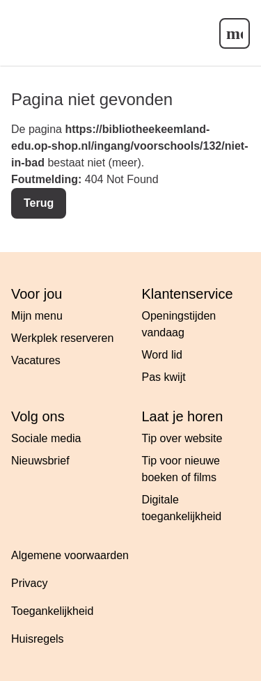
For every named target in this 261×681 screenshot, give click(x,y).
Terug (39, 203)
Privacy (29, 583)
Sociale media (46, 438)
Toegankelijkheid (52, 611)
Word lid (162, 355)
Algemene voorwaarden (70, 555)
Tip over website (182, 438)
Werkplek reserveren (62, 338)
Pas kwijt (164, 377)
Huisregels (37, 639)
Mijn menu (37, 316)
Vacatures (36, 360)
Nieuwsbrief (40, 461)
